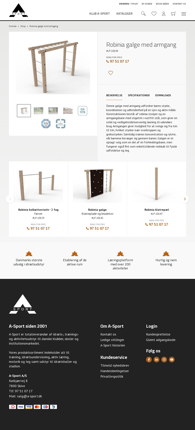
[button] (10, 199)
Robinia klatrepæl (157, 209)
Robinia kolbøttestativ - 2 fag (38, 209)
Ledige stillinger (112, 340)
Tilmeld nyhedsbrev (114, 365)
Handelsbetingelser (114, 371)
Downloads (163, 95)
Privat (134, 4)
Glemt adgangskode (160, 340)
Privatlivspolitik (111, 376)
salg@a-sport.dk (29, 396)
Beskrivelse (114, 95)
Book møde (162, 4)
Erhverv (124, 4)
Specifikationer (139, 95)
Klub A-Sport (99, 13)
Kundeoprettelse (158, 334)
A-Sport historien (112, 345)
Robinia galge (97, 209)
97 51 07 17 (117, 61)
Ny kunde (147, 4)
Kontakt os (179, 4)
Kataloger (124, 13)
